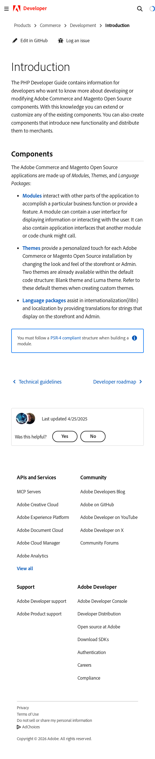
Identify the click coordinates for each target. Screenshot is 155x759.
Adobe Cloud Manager (38, 543)
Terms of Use (28, 714)
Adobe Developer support (41, 601)
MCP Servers (29, 491)
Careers (84, 665)
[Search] (140, 9)
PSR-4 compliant (66, 338)
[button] (30, 40)
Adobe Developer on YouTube (109, 517)
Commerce (50, 25)
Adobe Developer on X (102, 530)
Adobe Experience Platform (43, 517)
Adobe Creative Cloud (37, 504)
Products (22, 25)
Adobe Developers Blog (102, 491)
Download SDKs (93, 639)
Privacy (23, 707)
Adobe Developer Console (102, 601)
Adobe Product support (39, 614)
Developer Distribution (99, 614)
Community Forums (99, 543)
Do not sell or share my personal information (54, 720)
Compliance (89, 678)
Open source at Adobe (99, 627)
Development (83, 25)
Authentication (92, 652)
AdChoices (31, 726)
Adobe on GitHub (97, 504)
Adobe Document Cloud (40, 530)
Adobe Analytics (32, 556)
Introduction (117, 25)
